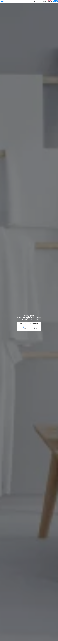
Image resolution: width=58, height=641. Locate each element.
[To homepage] (4, 1)
